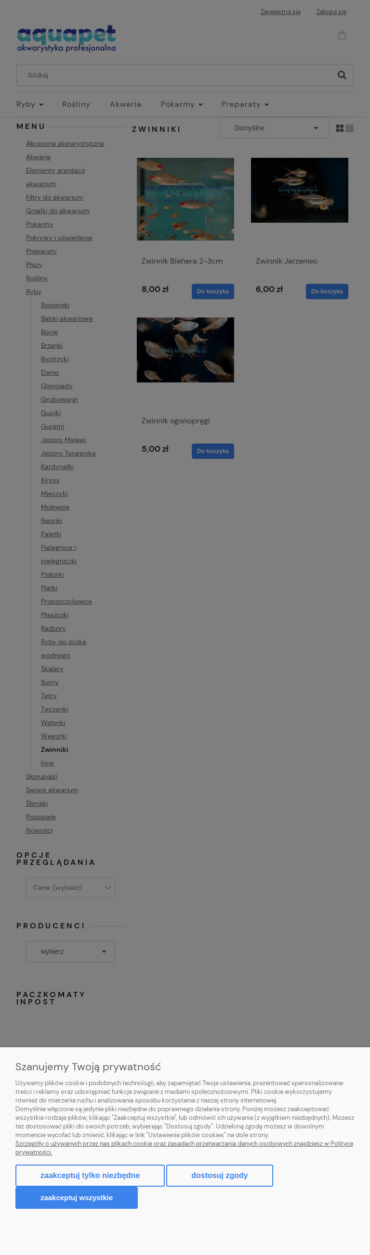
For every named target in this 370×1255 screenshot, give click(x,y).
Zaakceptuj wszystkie (76, 1197)
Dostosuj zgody (219, 1175)
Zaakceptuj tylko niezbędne (90, 1175)
